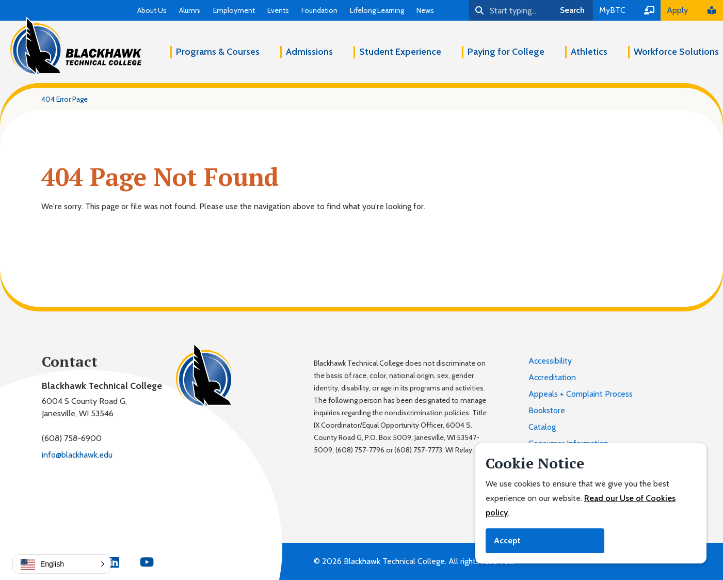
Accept (507, 540)
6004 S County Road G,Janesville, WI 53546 (84, 407)
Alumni (190, 10)
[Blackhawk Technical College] (76, 46)
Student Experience (400, 51)
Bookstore (546, 410)
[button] (61, 564)
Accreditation (552, 377)
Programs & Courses (218, 51)
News (425, 10)
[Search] (510, 10)
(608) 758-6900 (72, 438)
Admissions (309, 51)
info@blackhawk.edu (77, 455)
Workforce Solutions (676, 51)
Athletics (589, 51)
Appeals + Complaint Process (580, 394)
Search (572, 10)
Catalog (542, 427)
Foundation (319, 10)
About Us (152, 10)
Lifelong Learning (377, 10)
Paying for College (506, 51)
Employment (234, 10)
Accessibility (550, 361)
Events (278, 10)
